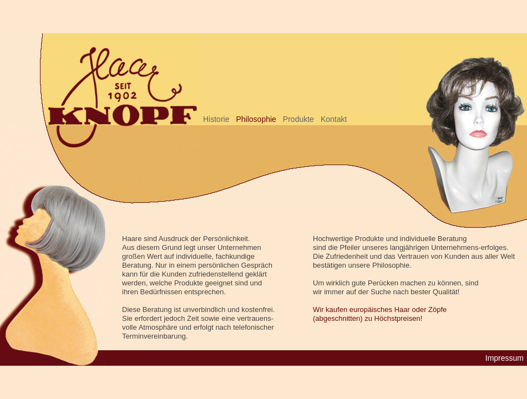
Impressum (504, 358)
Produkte (298, 119)
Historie (216, 119)
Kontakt (334, 119)
